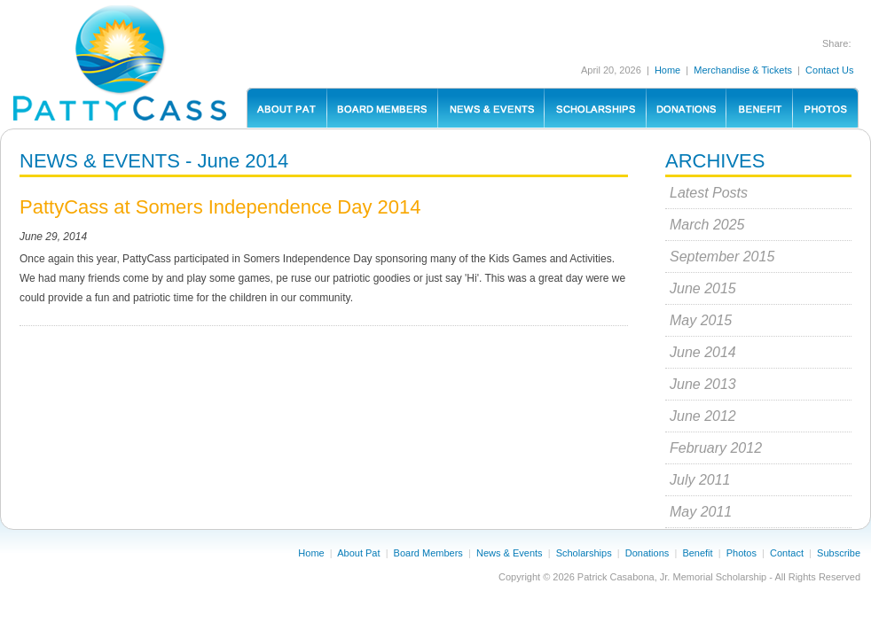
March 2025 (707, 224)
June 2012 (703, 416)
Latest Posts (709, 192)
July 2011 (700, 479)
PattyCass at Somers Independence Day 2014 (220, 207)
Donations (647, 553)
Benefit (697, 553)
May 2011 (701, 511)
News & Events (509, 553)
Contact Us (829, 70)
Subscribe (838, 553)
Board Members (428, 553)
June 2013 (703, 384)
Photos (741, 553)
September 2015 (722, 256)
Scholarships (584, 553)
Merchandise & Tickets (743, 70)
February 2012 (716, 447)
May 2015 (701, 320)
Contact (787, 553)
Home (667, 70)
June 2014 (703, 352)
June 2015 (703, 288)
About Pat (358, 553)
